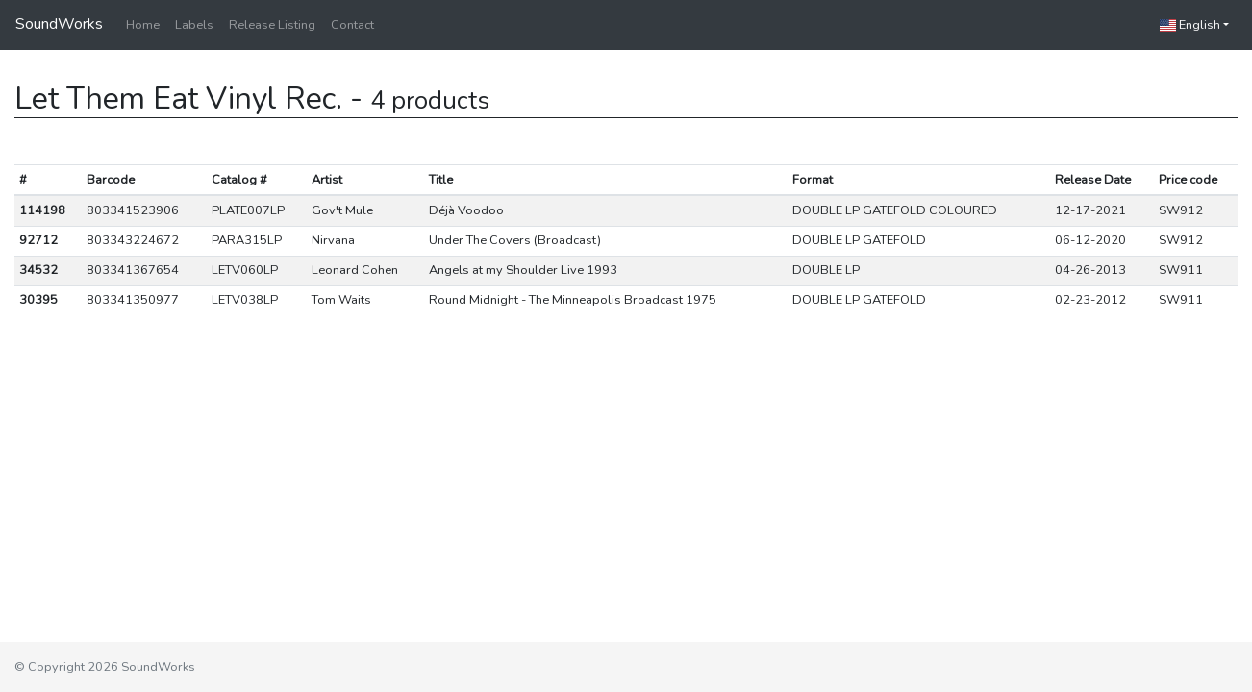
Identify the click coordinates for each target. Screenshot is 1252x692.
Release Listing (272, 25)
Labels (194, 25)
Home (143, 25)
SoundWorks (59, 24)
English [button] (1190, 25)
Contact (352, 25)
